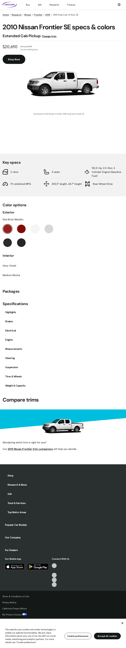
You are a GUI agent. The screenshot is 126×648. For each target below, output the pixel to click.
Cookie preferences (78, 636)
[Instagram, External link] (54, 580)
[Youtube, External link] (54, 575)
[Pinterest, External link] (54, 584)
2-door (14, 172)
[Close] (122, 623)
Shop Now (14, 59)
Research (54, 4)
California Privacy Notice (14, 608)
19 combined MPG (20, 183)
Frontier (38, 14)
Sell (39, 4)
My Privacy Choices (14, 614)
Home (6, 14)
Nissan (27, 14)
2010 (47, 14)
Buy (28, 4)
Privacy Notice (9, 602)
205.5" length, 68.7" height (67, 183)
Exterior (8, 212)
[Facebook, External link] (54, 570)
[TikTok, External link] (54, 565)
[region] (63, 633)
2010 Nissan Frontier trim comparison (30, 449)
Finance (71, 4)
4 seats (56, 172)
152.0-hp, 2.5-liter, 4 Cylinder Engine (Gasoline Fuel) (106, 171)
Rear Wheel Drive (103, 183)
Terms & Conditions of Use (15, 596)
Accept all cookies (107, 636)
